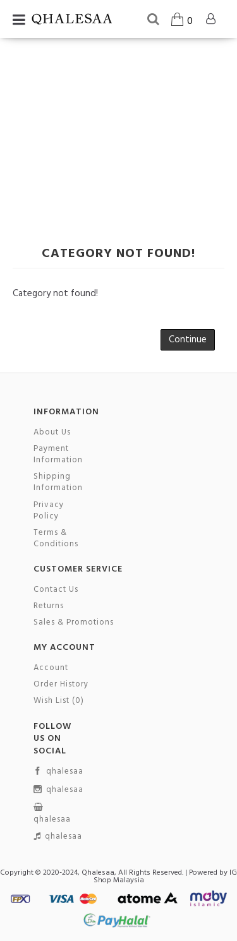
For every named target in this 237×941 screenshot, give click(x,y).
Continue (188, 339)
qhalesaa (58, 771)
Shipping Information (58, 482)
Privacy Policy (48, 511)
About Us (52, 432)
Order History (60, 684)
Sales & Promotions (73, 622)
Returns (48, 606)
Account (50, 668)
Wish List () (58, 701)
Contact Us (55, 590)
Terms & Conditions (55, 538)
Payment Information (58, 454)
